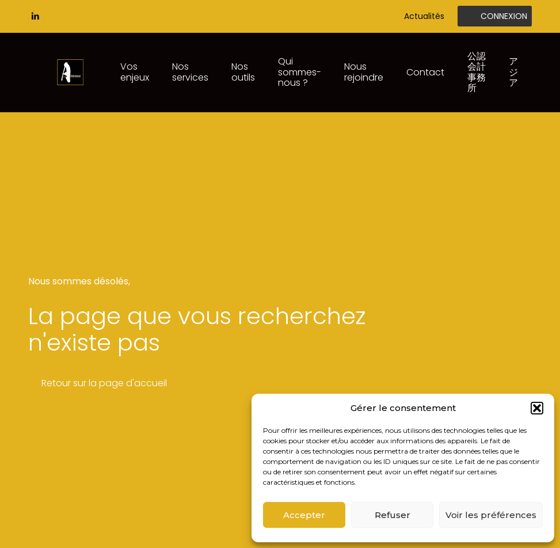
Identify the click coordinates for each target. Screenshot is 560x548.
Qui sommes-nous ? (299, 72)
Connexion (504, 16)
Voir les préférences (490, 514)
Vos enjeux (134, 71)
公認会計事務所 (476, 72)
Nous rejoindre (363, 71)
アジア (513, 72)
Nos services (190, 71)
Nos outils (243, 71)
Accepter (304, 514)
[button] (537, 408)
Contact (425, 72)
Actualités (424, 16)
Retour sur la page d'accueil (104, 383)
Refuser (392, 514)
